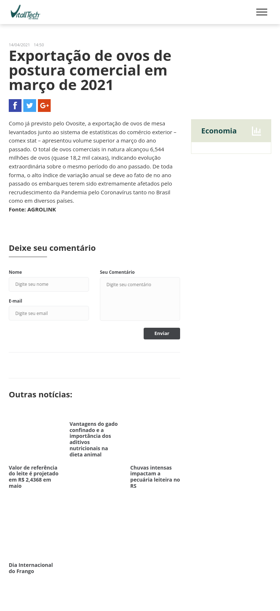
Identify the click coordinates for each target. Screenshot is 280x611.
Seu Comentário (117, 272)
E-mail (15, 301)
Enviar (162, 333)
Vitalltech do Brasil (25, 12)
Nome (15, 272)
